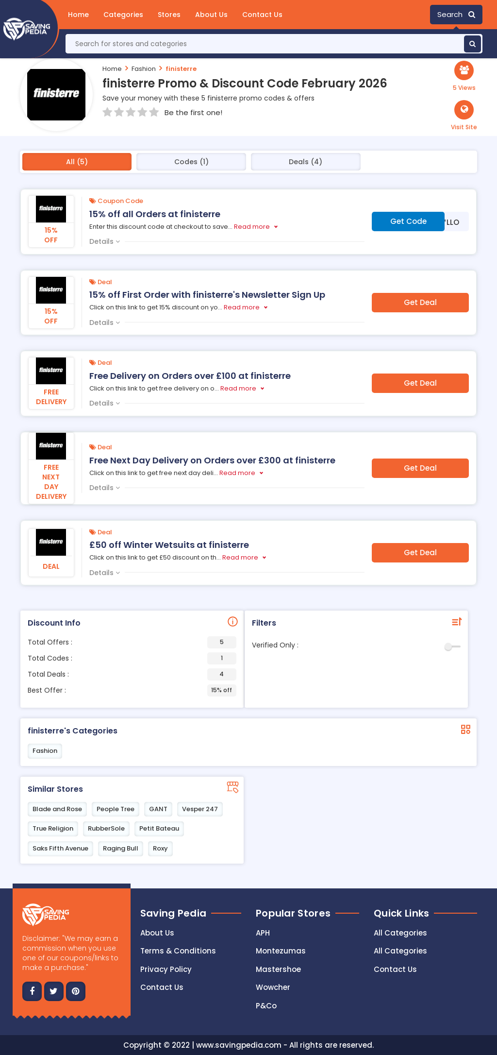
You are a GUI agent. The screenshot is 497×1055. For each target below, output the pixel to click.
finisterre (181, 68)
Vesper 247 (200, 809)
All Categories (400, 933)
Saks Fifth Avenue (60, 848)
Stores (169, 14)
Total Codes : (132, 658)
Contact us (161, 987)
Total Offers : (132, 642)
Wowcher (273, 987)
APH (263, 933)
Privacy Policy (166, 969)
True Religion (53, 828)
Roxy (160, 848)
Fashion (144, 68)
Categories (123, 14)
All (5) (77, 162)
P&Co (266, 1006)
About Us (211, 14)
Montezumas (281, 951)
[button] (464, 115)
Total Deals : (132, 674)
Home (78, 14)
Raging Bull (120, 848)
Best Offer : (132, 690)
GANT (158, 809)
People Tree (115, 809)
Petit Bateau (159, 828)
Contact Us (262, 14)
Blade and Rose (57, 809)
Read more (252, 226)
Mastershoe (278, 969)
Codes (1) (191, 162)
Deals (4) (305, 162)
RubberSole (106, 828)
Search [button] (456, 14)
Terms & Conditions (178, 951)
